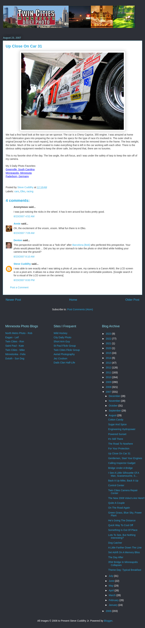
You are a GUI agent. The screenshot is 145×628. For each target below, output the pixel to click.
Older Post (132, 299)
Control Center (116, 485)
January (113, 605)
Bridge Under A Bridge (120, 468)
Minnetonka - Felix (15, 354)
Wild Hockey (60, 333)
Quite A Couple (116, 502)
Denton (18, 240)
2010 (109, 377)
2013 (109, 362)
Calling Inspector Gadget (121, 463)
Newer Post (13, 299)
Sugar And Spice (117, 424)
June (112, 580)
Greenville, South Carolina (20, 169)
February (114, 600)
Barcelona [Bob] (81, 244)
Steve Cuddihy (22, 263)
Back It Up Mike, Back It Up (123, 480)
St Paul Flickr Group (65, 345)
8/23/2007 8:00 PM (24, 280)
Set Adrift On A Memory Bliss (124, 552)
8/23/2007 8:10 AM (24, 256)
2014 (109, 358)
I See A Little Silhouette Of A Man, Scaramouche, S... (123, 474)
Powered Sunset (117, 434)
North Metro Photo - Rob (18, 333)
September (115, 410)
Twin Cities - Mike (15, 350)
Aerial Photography (64, 354)
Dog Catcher (115, 542)
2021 (109, 343)
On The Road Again (119, 507)
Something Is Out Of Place (123, 530)
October (113, 405)
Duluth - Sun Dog (14, 358)
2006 (109, 611)
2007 (109, 391)
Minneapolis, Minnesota (19, 173)
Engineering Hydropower (121, 429)
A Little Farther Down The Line (125, 547)
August (113, 415)
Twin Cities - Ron (14, 341)
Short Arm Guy (62, 341)
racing (30, 191)
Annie (17, 223)
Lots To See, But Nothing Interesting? (122, 536)
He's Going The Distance (122, 520)
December (115, 396)
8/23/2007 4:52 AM (24, 216)
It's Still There (115, 439)
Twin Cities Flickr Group (67, 350)
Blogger (108, 620)
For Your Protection (118, 448)
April (111, 590)
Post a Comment (19, 287)
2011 (109, 372)
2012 (109, 367)
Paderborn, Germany (17, 176)
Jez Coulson (60, 358)
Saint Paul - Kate (14, 345)
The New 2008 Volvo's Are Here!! (126, 498)
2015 (109, 353)
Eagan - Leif (12, 337)
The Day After (115, 557)
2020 (109, 348)
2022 (109, 338)
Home (73, 299)
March (112, 595)
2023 (109, 333)
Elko (22, 191)
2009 (109, 382)
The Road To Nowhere (120, 443)
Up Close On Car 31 (119, 453)
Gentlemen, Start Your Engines (125, 458)
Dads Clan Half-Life (64, 362)
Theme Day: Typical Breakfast (124, 569)
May (111, 585)
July (111, 575)
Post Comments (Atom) (80, 309)
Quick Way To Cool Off (120, 525)
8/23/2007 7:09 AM (24, 233)
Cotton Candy (115, 419)
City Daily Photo (62, 337)
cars (16, 191)
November (115, 400)
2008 (109, 387)
